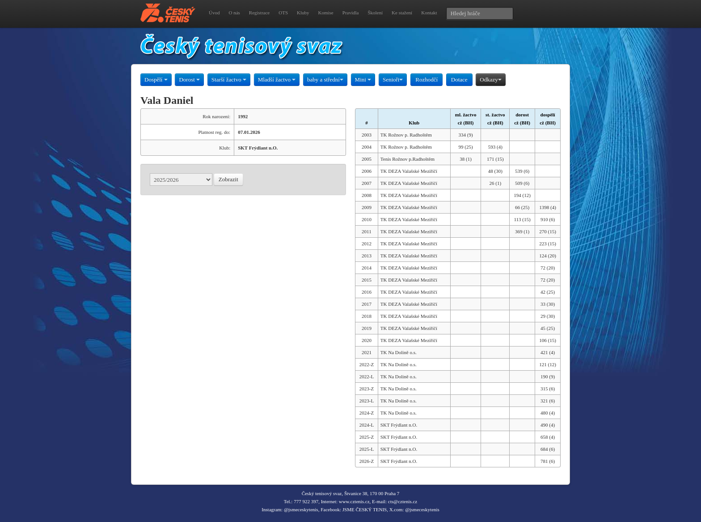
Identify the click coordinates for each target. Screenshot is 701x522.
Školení (375, 12)
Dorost (189, 79)
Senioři (393, 79)
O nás (234, 12)
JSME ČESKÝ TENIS (364, 509)
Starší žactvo (228, 79)
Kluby (303, 12)
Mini (363, 79)
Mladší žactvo (277, 79)
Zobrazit (228, 179)
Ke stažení (402, 12)
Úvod (214, 12)
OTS (283, 12)
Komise (326, 12)
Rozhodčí (426, 79)
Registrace (259, 12)
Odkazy (490, 79)
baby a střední (325, 79)
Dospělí (156, 79)
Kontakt (429, 12)
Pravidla (350, 12)
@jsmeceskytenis (301, 509)
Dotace (459, 79)
